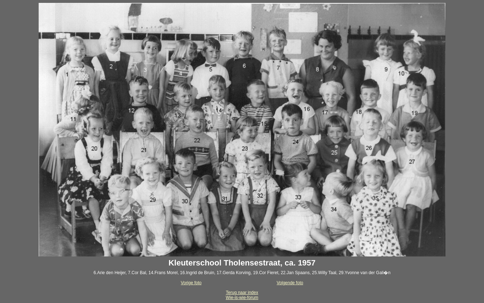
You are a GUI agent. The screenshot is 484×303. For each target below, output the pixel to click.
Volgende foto (290, 282)
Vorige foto (191, 282)
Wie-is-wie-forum (242, 297)
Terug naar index (242, 292)
